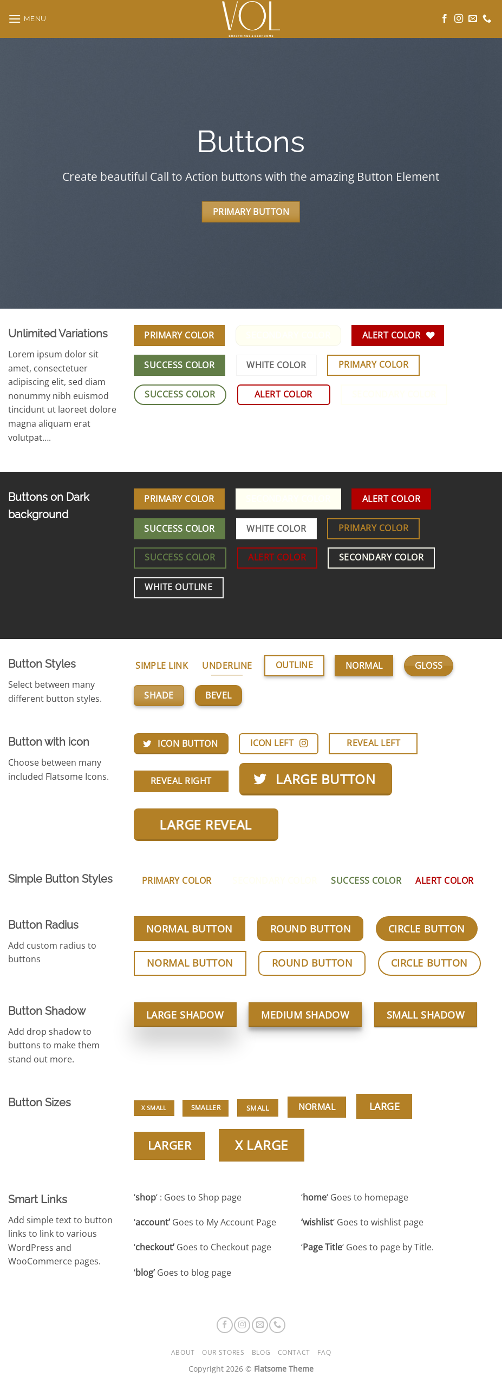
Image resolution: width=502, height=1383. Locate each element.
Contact (294, 1352)
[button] (27, 18)
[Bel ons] (487, 19)
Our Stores (223, 1352)
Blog (261, 1352)
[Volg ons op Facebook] (444, 19)
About (183, 1352)
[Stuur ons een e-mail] (472, 19)
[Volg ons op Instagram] (458, 19)
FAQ (324, 1352)
